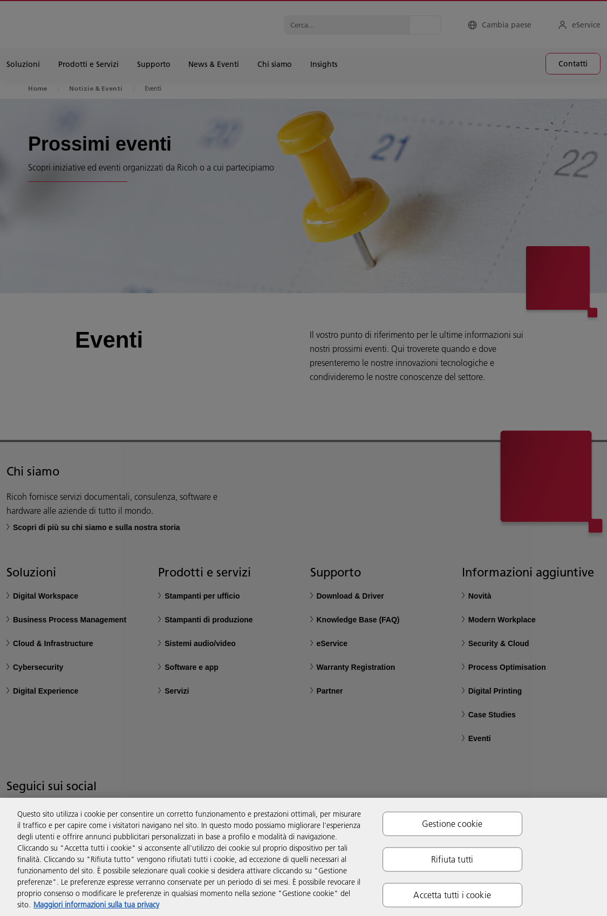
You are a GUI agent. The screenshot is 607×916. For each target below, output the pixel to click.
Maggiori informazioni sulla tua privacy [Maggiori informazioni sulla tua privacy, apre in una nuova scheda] (96, 905)
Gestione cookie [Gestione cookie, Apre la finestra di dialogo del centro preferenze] (452, 823)
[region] (303, 857)
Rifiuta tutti (452, 858)
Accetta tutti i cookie (452, 895)
